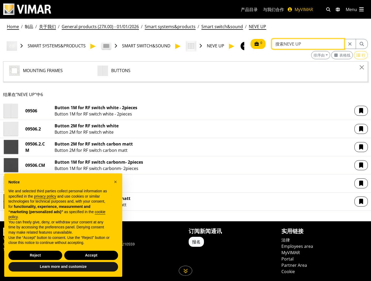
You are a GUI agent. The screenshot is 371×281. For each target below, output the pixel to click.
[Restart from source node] (350, 44)
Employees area (297, 246)
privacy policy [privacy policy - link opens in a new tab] (45, 196)
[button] (361, 111)
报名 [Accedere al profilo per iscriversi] (196, 242)
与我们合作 (273, 9)
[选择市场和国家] (337, 9)
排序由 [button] (319, 55)
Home (13, 26)
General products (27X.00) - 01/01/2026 (100, 26)
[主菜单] (355, 9)
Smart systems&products (170, 26)
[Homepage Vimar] (27, 9)
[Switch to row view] (361, 55)
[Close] (362, 67)
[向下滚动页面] (185, 271)
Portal (287, 259)
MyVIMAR (300, 9)
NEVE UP (257, 26)
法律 (285, 240)
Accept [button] (91, 255)
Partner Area (294, 265)
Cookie (288, 271)
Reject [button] (35, 255)
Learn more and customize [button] (63, 267)
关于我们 (47, 26)
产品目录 (249, 9)
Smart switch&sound (222, 26)
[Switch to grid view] (342, 55)
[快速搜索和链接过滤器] (328, 9)
